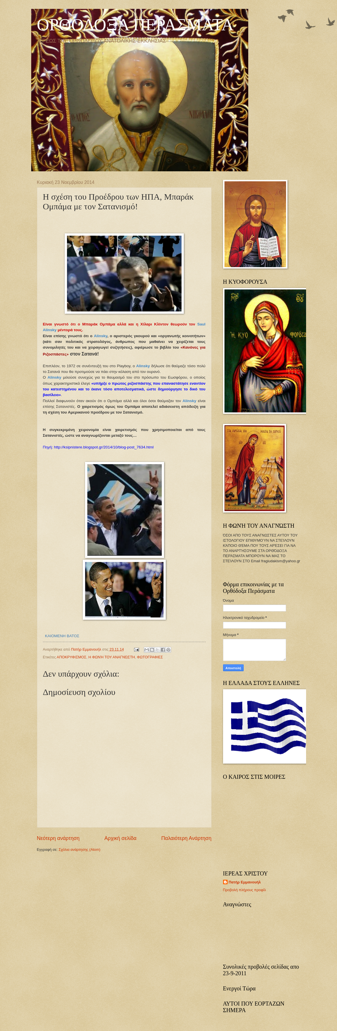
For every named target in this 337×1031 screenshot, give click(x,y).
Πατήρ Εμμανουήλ (245, 882)
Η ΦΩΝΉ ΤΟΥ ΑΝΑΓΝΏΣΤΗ (111, 657)
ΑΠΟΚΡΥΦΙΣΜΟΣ (71, 657)
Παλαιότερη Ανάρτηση (186, 838)
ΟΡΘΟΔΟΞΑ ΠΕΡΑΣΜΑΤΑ (135, 24)
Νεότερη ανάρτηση (58, 838)
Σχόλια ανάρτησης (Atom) (79, 849)
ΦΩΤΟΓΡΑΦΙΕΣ (150, 657)
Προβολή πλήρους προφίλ (244, 890)
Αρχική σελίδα (120, 838)
